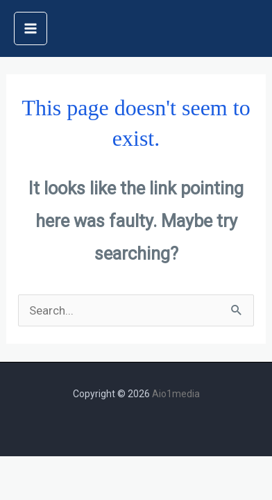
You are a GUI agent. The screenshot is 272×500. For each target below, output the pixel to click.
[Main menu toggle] (30, 28)
